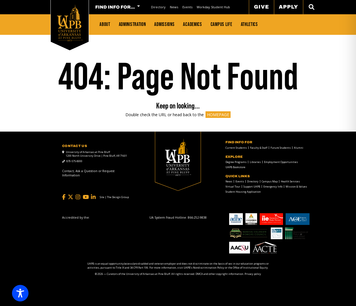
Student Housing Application (243, 191)
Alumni (298, 147)
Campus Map (270, 181)
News (174, 7)
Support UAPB (251, 186)
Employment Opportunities (281, 162)
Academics (192, 24)
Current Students (236, 147)
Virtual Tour (232, 186)
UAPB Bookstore (235, 167)
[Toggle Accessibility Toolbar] (20, 293)
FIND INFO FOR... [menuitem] (115, 7)
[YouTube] (86, 197)
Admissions (164, 24)
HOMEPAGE (218, 114)
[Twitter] (70, 197)
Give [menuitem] (261, 7)
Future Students (280, 147)
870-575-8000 (74, 161)
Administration (132, 24)
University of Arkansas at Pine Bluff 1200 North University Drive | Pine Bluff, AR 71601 (96, 154)
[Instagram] (78, 197)
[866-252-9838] (197, 218)
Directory (158, 7)
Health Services (290, 181)
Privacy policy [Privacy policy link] (253, 274)
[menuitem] (158, 7)
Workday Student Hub (213, 7)
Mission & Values (296, 186)
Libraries (255, 162)
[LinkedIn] (93, 197)
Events (187, 7)
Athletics (249, 24)
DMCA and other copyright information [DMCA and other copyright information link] (219, 274)
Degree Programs (236, 162)
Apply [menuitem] (288, 7)
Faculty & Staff (258, 147)
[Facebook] (64, 197)
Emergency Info (272, 186)
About (104, 24)
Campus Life (221, 24)
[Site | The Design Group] (114, 197)
